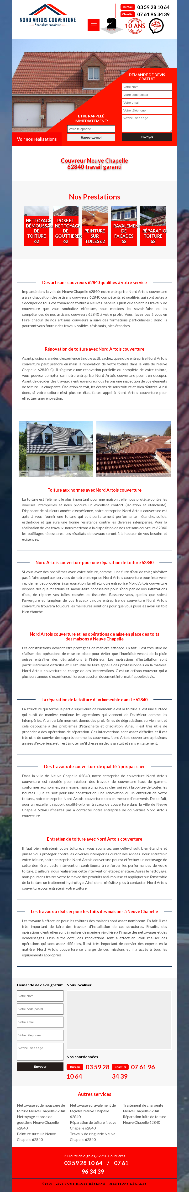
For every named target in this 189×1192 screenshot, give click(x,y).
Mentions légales (128, 1183)
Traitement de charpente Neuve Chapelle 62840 (143, 1108)
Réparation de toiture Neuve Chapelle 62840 (93, 1125)
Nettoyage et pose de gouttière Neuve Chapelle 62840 (38, 1122)
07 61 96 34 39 (153, 14)
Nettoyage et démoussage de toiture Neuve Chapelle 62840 (41, 1108)
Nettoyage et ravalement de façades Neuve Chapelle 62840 (93, 1111)
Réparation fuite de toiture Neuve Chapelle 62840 (144, 1119)
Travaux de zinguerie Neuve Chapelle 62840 (92, 1136)
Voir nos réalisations (37, 139)
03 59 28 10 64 (153, 7)
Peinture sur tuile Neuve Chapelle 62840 (36, 1136)
